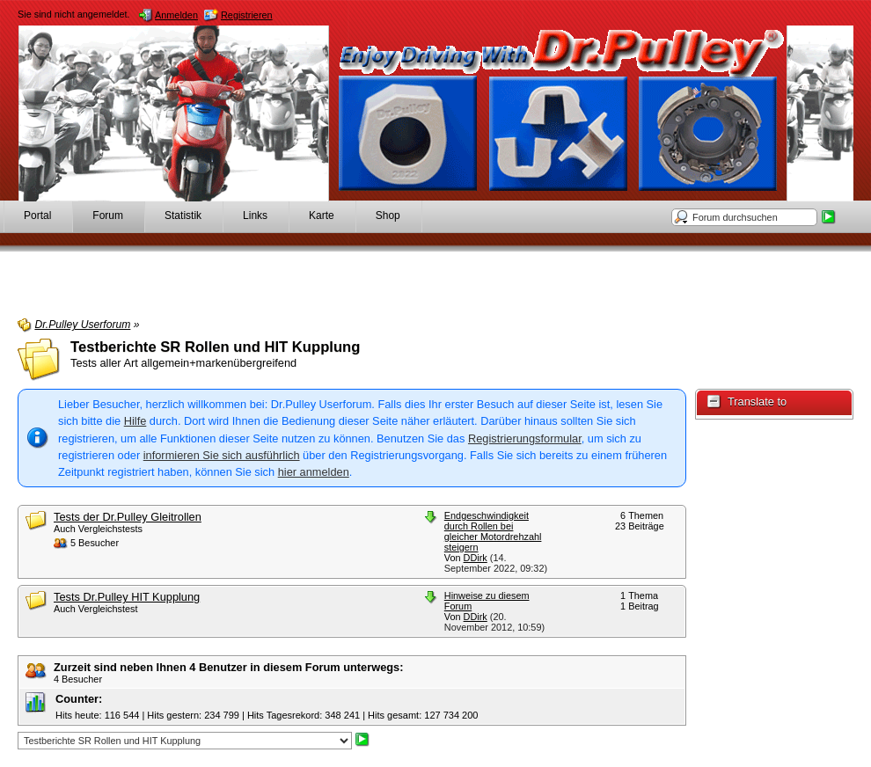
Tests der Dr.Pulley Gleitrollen (127, 516)
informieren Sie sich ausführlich (221, 455)
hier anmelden (313, 471)
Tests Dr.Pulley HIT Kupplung (127, 596)
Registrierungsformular (525, 438)
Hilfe (135, 420)
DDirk (475, 557)
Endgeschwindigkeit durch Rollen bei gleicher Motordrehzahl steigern (493, 531)
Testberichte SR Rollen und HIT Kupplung (215, 347)
